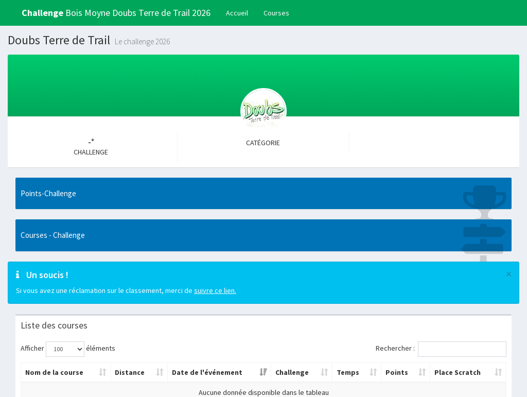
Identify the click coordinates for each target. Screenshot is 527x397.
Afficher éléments (68, 349)
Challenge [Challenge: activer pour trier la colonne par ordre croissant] (292, 372)
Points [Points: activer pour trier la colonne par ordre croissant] (396, 372)
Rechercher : (441, 349)
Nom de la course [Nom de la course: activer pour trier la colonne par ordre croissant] (54, 372)
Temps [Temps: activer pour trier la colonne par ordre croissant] (348, 372)
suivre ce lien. (215, 290)
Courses (276, 13)
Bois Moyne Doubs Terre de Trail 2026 (116, 13)
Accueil (237, 13)
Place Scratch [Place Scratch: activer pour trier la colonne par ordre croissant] (457, 372)
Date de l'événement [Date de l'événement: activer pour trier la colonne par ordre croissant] (207, 372)
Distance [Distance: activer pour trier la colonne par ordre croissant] (130, 372)
